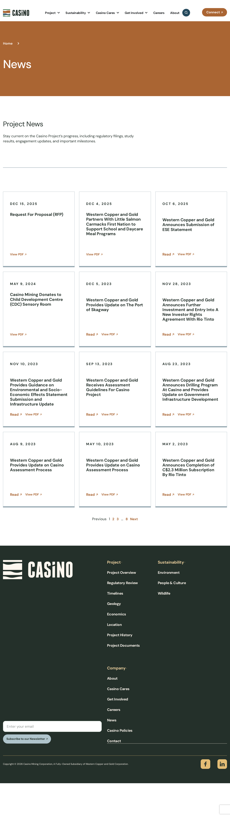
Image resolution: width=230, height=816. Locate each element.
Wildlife (164, 626)
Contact (114, 773)
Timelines (115, 626)
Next (134, 551)
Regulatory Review (122, 615)
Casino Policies (119, 763)
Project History (119, 667)
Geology (114, 636)
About (112, 711)
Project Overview (121, 605)
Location (114, 657)
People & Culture (172, 615)
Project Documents (123, 678)
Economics (116, 646)
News (111, 753)
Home (8, 43)
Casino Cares (118, 721)
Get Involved (117, 732)
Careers (113, 742)
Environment (168, 605)
